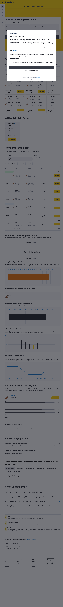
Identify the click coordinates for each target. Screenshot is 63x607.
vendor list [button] (15, 50)
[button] (31, 67)
